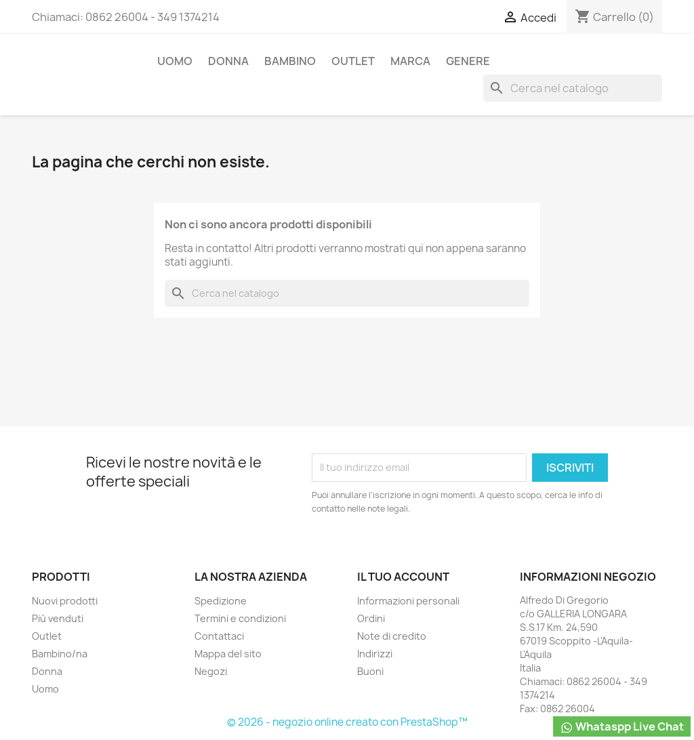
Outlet (353, 61)
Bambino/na (59, 653)
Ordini (371, 618)
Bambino (290, 61)
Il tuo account (403, 576)
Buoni (370, 671)
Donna (228, 61)
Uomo (174, 61)
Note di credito (391, 636)
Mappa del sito (228, 653)
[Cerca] (572, 88)
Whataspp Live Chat (622, 727)
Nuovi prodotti (65, 600)
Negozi (211, 671)
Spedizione (221, 600)
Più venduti (57, 618)
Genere (468, 61)
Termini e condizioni (240, 618)
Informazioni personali (408, 600)
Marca (410, 61)
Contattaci (219, 636)
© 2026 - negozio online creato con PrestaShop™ (347, 722)
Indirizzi (374, 653)
